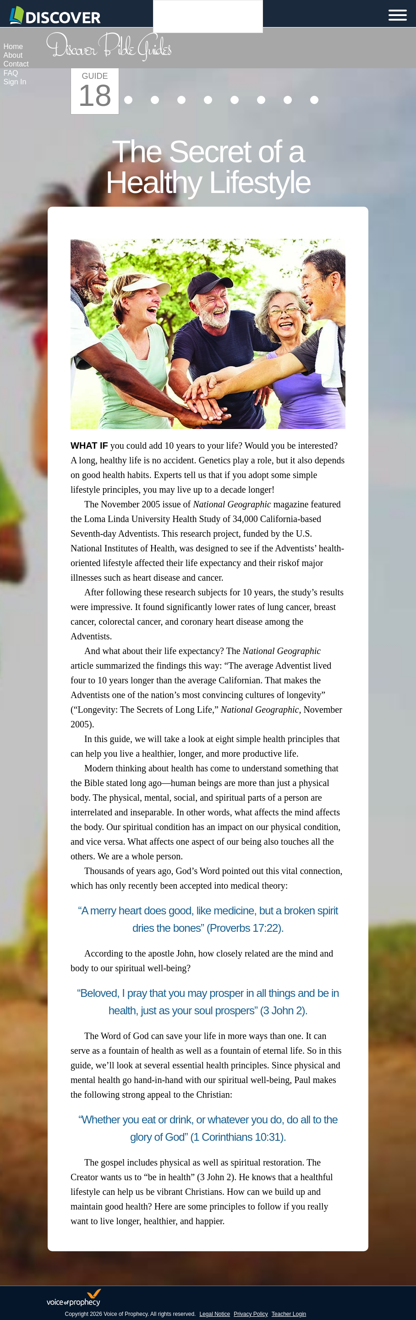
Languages (208, 16)
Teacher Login (289, 1314)
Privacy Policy (251, 1314)
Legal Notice (214, 1314)
